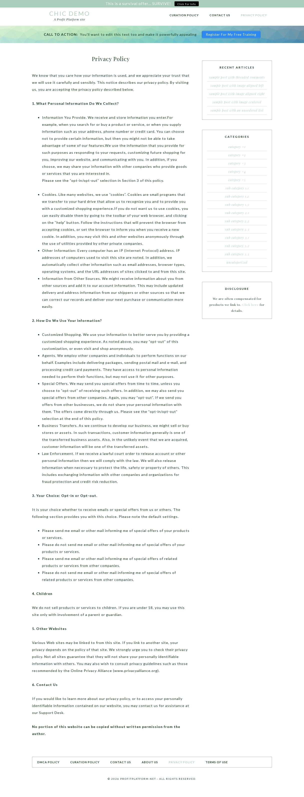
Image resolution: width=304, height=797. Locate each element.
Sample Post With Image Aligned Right (237, 94)
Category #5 (237, 180)
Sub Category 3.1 (237, 238)
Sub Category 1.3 (237, 205)
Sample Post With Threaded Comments (237, 77)
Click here (250, 305)
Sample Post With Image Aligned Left (237, 86)
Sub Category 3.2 (237, 246)
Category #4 (237, 172)
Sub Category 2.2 (237, 221)
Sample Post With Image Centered (237, 102)
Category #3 (237, 163)
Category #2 (237, 155)
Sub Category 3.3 (237, 254)
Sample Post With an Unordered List (237, 110)
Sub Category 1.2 (237, 196)
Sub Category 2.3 (237, 229)
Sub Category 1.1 (237, 188)
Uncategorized (237, 262)
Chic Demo (69, 13)
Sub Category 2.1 (237, 213)
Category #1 (237, 147)
